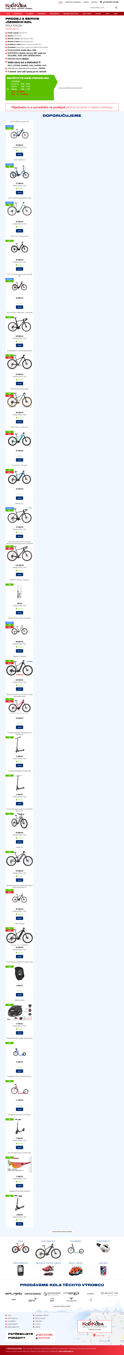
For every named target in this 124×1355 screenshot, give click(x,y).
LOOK (25, 55)
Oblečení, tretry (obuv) (71, 13)
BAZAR (115, 13)
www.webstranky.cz (66, 1351)
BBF (35, 53)
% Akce (107, 13)
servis (16, 33)
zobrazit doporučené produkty (62, 1232)
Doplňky (98, 13)
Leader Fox (42, 53)
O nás (60, 2)
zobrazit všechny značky (62, 1306)
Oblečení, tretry (42, 1315)
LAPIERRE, (32, 55)
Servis (86, 2)
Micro (29, 50)
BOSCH (25, 58)
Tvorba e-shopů (11, 1351)
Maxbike (22, 53)
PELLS (10, 55)
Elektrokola (18, 13)
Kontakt (94, 2)
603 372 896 (45, 1334)
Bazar (37, 1327)
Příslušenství (54, 13)
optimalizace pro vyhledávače (47, 1351)
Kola (8, 13)
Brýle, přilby (87, 13)
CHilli (34, 50)
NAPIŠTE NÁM (44, 1338)
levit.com (29, 53)
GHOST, (38, 55)
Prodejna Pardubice (73, 2)
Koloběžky (29, 13)
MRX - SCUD (17, 55)
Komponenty (42, 13)
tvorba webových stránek (26, 1351)
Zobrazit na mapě (70, 87)
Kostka (23, 50)
